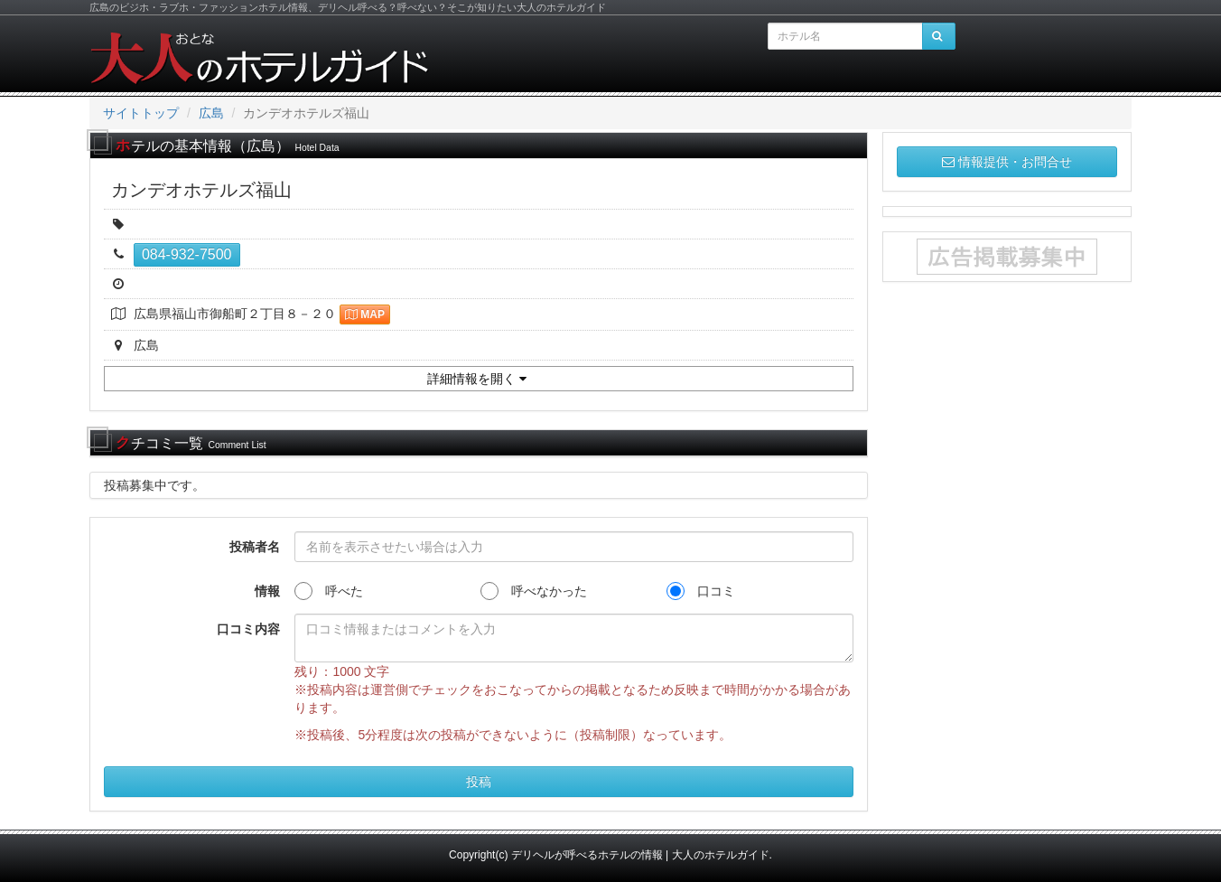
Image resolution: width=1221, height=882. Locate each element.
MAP (365, 314)
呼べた (328, 591)
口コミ (700, 591)
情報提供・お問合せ (1007, 162)
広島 (211, 113)
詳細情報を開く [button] (477, 378)
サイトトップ (141, 113)
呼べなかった (533, 591)
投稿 (478, 781)
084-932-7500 (187, 254)
